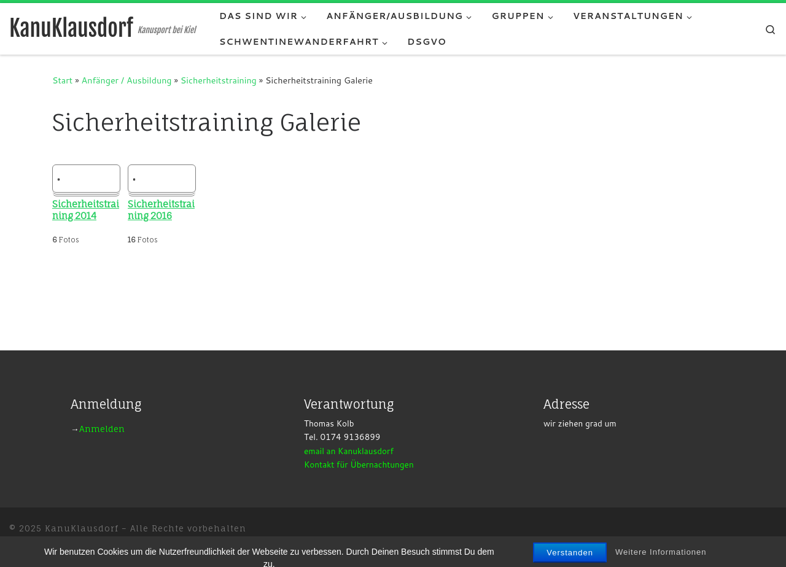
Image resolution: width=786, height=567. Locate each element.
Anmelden (102, 429)
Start (62, 80)
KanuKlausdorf (82, 528)
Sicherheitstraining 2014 (85, 210)
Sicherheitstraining (219, 80)
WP (76, 545)
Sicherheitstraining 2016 (161, 210)
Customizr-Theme (204, 545)
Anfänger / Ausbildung (127, 80)
